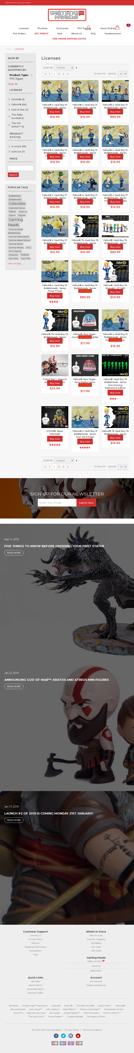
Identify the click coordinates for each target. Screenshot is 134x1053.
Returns (35, 943)
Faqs (35, 954)
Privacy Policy (35, 939)
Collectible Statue (17, 208)
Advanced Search (35, 989)
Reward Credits (35, 992)
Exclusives (62, 28)
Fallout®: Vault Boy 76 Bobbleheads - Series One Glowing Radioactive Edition (115, 383)
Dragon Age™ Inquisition (35, 1005)
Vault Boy (13, 258)
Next (68, 73)
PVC (28, 247)
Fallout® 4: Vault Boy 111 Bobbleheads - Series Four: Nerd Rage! (85, 434)
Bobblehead (14, 196)
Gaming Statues (16, 248)
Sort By (48, 67)
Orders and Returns (96, 985)
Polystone (13, 255)
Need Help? (96, 970)
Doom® (68, 1005)
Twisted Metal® (75, 1016)
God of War (19, 109)
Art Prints (41, 33)
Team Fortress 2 (91, 1013)
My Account (96, 981)
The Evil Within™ (17, 125)
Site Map (35, 981)
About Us (76, 33)
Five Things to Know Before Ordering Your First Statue (54, 546)
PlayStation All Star (114, 1009)
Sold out (18, 151)
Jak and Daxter (17, 1009)
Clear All (12, 84)
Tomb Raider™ (55, 1016)
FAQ (93, 33)
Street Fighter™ (72, 1013)
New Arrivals (96, 935)
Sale (59, 33)
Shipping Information (35, 947)
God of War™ (104, 1005)
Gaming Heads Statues (19, 240)
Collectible (17, 204)
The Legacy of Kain (96, 1016)
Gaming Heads (15, 222)
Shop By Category (96, 939)
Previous (45, 73)
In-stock (18, 146)
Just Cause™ (35, 1009)
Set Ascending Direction (77, 67)
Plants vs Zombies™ (90, 1009)
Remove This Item (32, 75)
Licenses (24, 28)
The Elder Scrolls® (17, 116)
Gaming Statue (16, 244)
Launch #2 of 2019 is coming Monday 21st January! (48, 813)
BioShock (13, 1005)
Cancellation (35, 950)
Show (112, 73)
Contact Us (35, 935)
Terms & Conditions (92, 1030)
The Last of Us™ (36, 1016)
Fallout (12, 211)
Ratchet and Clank (36, 1013)
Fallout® (18, 104)
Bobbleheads (15, 199)
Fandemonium (113, 33)
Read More (14, 552)
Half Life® (120, 1005)
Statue (25, 254)
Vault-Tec (25, 258)
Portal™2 (18, 1013)
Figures (21, 215)
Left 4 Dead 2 (52, 1009)
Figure (12, 215)
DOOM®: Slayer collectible (54, 432)
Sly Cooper (55, 1013)
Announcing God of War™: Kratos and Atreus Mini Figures (56, 679)
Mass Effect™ (69, 1009)
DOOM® (18, 99)
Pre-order (96, 947)
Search (13, 174)
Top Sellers (96, 943)
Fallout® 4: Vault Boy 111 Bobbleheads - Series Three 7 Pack (54, 288)
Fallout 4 (23, 212)
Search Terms (35, 985)
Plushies (42, 28)
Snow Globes (107, 28)
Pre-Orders (19, 33)
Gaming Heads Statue (19, 237)
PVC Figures (84, 28)
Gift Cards (96, 950)
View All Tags (14, 263)
